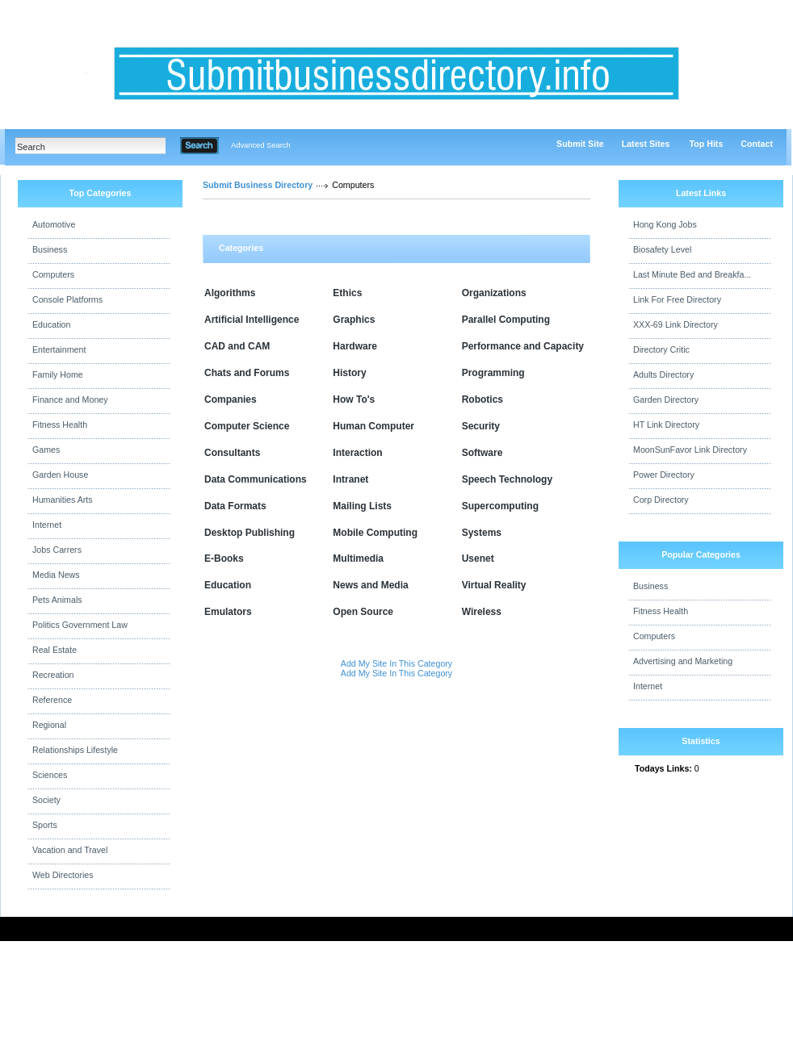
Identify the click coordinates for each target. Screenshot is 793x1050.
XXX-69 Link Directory (675, 324)
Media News (56, 574)
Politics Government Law (80, 625)
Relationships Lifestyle (75, 750)
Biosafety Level (662, 249)
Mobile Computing (375, 532)
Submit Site (580, 144)
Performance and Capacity (523, 346)
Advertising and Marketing (682, 661)
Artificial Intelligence (251, 319)
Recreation (53, 675)
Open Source (363, 611)
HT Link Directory (666, 424)
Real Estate (54, 650)
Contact (757, 144)
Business (49, 249)
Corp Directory (661, 499)
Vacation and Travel (69, 850)
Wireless (481, 611)
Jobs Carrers (57, 549)
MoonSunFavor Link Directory (690, 449)
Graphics (354, 319)
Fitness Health (59, 424)
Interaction (357, 452)
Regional (49, 725)
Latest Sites (646, 144)
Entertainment (59, 349)
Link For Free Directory (677, 299)
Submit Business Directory (258, 185)
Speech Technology (507, 479)
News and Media (370, 585)
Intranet (350, 479)
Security (481, 426)
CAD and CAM (237, 346)
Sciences (49, 775)
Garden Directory (666, 399)
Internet (46, 524)
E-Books (224, 558)
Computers (53, 274)
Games (46, 449)
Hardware (355, 346)
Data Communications (255, 479)
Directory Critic (661, 349)
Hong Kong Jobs (665, 224)
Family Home (57, 374)
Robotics (482, 399)
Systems (481, 532)
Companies (230, 399)
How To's (354, 399)
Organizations (494, 293)
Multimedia (358, 558)
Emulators (228, 611)
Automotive (53, 224)
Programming (493, 373)
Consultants (232, 452)
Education (51, 324)
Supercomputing (500, 506)
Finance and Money (70, 399)
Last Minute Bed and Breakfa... (692, 274)
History (349, 373)
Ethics (347, 293)
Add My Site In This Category (396, 663)
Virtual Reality (494, 585)
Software (482, 452)
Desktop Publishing (249, 532)
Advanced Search (261, 145)
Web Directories (63, 875)
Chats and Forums (246, 373)
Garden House (60, 474)
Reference (52, 700)
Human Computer (373, 426)
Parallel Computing (506, 319)
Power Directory (663, 474)
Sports (44, 825)
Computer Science (246, 426)
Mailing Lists (362, 506)
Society (46, 800)
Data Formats (235, 506)
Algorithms (229, 293)
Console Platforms (67, 299)
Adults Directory (663, 374)
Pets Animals (57, 599)
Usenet (478, 558)
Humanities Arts (62, 499)
